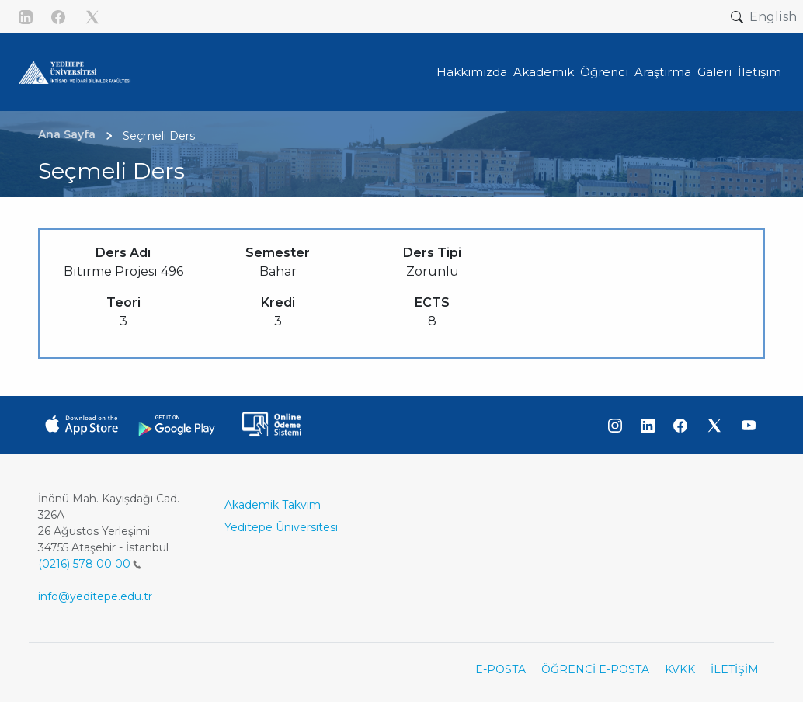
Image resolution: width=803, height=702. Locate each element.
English (773, 16)
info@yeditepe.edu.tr (95, 596)
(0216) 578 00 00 (89, 564)
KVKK (680, 669)
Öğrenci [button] (604, 71)
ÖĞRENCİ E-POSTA (595, 669)
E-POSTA (500, 669)
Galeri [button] (714, 71)
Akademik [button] (543, 71)
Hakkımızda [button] (471, 71)
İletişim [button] (759, 71)
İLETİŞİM (735, 669)
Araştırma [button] (662, 71)
